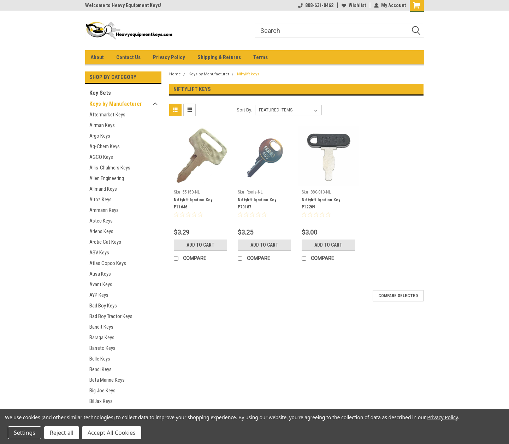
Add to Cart (200, 245)
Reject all (61, 433)
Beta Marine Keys (107, 380)
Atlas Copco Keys (107, 263)
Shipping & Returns (219, 57)
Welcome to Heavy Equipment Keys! (123, 5)
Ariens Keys (101, 231)
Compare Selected (398, 295)
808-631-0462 (315, 5)
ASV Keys (99, 252)
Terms (260, 57)
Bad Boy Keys (103, 305)
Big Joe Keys (102, 390)
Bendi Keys (100, 369)
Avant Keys (100, 284)
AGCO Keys (101, 157)
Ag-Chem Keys (104, 146)
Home (175, 74)
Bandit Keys (101, 327)
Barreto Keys (102, 348)
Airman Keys (102, 125)
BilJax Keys (101, 401)
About (97, 57)
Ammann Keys (104, 210)
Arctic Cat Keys (105, 242)
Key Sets (100, 93)
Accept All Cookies (112, 433)
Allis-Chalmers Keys (109, 168)
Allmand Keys (103, 189)
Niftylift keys (248, 74)
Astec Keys (101, 221)
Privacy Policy (169, 57)
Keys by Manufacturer (115, 103)
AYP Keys (98, 295)
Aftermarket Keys (107, 114)
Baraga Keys (101, 337)
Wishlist (354, 5)
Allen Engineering (106, 178)
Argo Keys (99, 136)
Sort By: (244, 110)
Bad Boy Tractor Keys (110, 316)
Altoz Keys (100, 199)
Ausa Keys (100, 274)
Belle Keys (99, 359)
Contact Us (128, 57)
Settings (24, 433)
